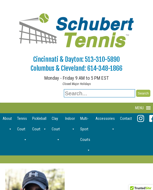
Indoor (70, 120)
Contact (126, 118)
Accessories (105, 120)
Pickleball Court (39, 120)
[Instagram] (141, 118)
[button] (139, 108)
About (7, 120)
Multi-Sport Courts (85, 120)
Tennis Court (22, 120)
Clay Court (56, 120)
